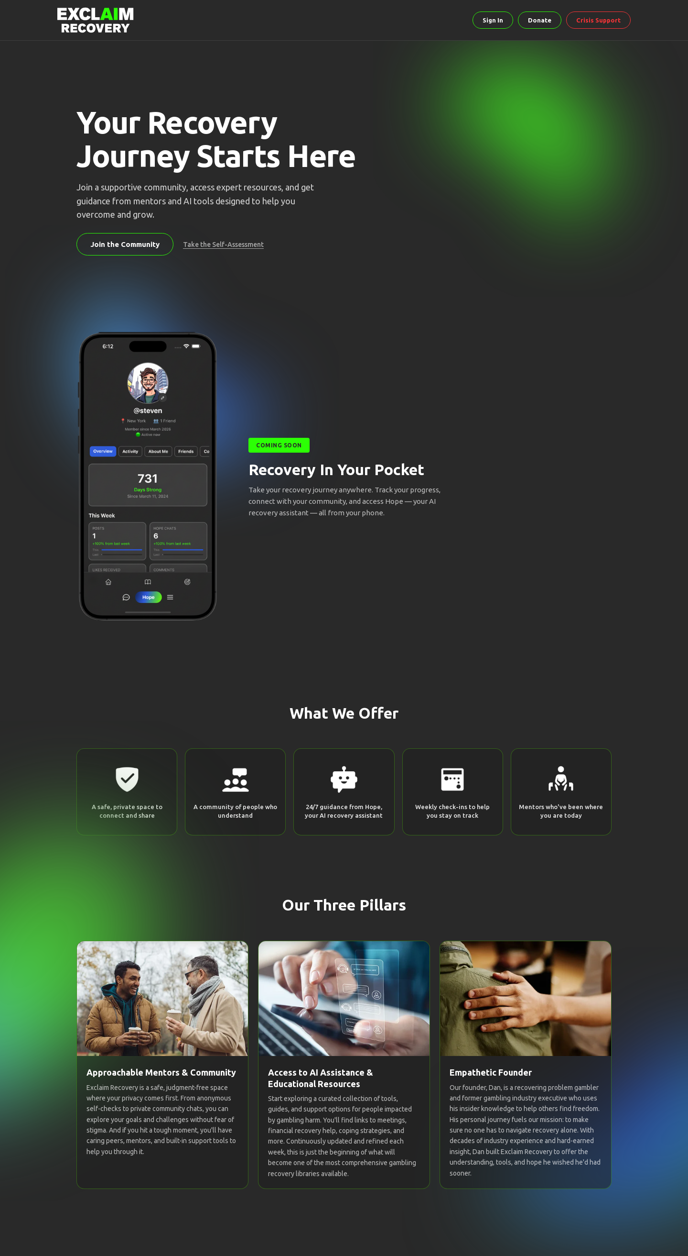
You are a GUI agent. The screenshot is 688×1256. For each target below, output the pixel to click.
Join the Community (125, 244)
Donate (539, 20)
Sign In (493, 20)
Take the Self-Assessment (223, 244)
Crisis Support (598, 20)
